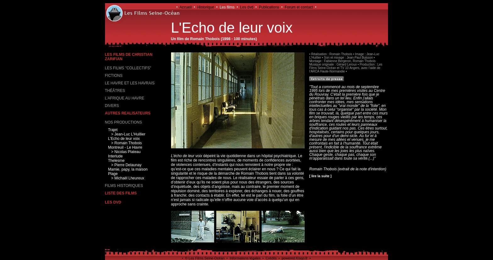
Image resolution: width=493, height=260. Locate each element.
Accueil (186, 7)
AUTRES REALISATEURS (128, 113)
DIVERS (112, 105)
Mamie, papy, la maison (128, 169)
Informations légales (245, 258)
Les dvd (246, 7)
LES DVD (113, 202)
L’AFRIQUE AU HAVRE (124, 98)
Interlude (115, 156)
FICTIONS (114, 75)
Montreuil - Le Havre (125, 147)
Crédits (271, 258)
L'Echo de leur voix (124, 138)
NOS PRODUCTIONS (123, 122)
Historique (205, 7)
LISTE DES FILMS (121, 193)
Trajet (113, 130)
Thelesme (116, 160)
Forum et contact (299, 7)
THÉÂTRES (115, 90)
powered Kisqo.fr (295, 258)
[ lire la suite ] (320, 176)
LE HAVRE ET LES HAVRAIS (130, 83)
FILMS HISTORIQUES (124, 185)
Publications (269, 7)
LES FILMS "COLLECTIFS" (128, 68)
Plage (113, 174)
